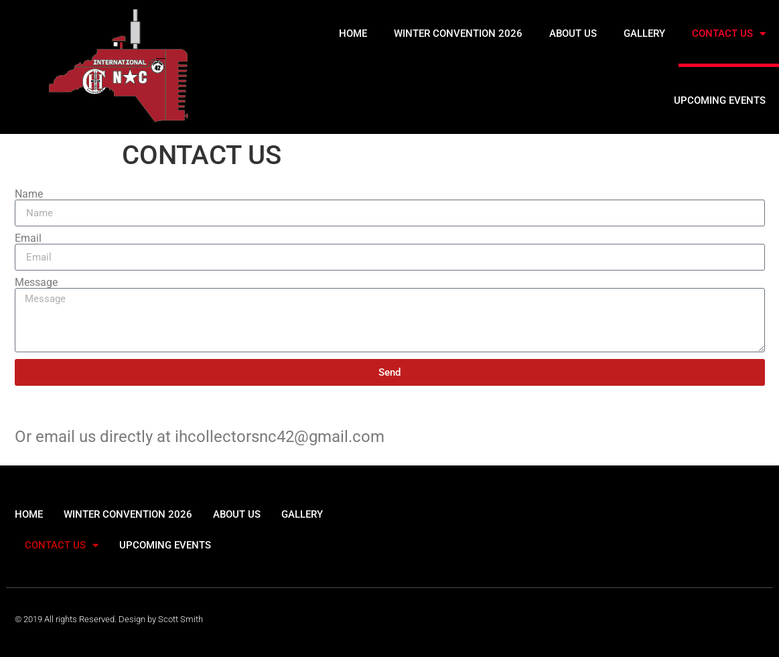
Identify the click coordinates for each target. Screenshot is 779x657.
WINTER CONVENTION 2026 (458, 33)
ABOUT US (573, 33)
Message (36, 282)
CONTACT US (729, 34)
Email (28, 238)
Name (29, 194)
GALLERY (644, 33)
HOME (353, 33)
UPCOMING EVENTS (720, 100)
